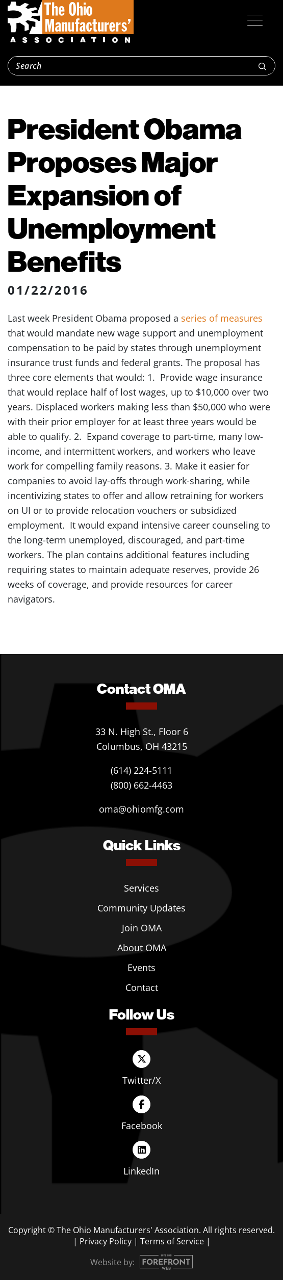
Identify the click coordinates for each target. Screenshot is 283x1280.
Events (141, 967)
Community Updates (141, 908)
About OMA (141, 948)
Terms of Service (172, 1241)
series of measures (222, 318)
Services (141, 888)
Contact (141, 987)
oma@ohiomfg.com (141, 809)
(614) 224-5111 (141, 770)
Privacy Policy (106, 1241)
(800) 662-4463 (141, 785)
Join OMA (142, 928)
